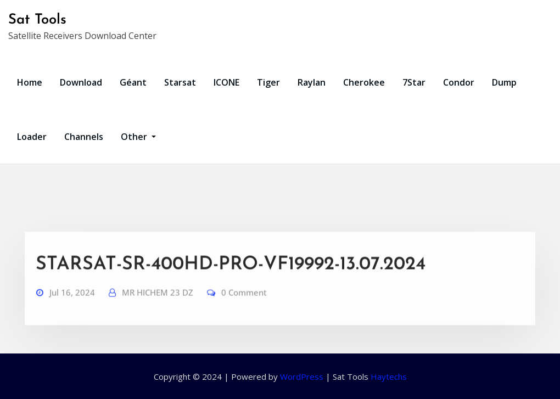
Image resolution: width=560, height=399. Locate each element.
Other (138, 137)
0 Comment (244, 301)
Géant (133, 82)
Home (29, 82)
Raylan (312, 82)
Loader (32, 137)
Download (81, 82)
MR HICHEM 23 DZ (157, 301)
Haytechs (389, 376)
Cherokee (364, 82)
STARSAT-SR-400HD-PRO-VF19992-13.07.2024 (230, 274)
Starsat (180, 82)
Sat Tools (37, 20)
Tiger (268, 82)
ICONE (226, 82)
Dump (504, 82)
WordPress (301, 376)
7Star (413, 82)
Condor (458, 82)
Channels (83, 137)
